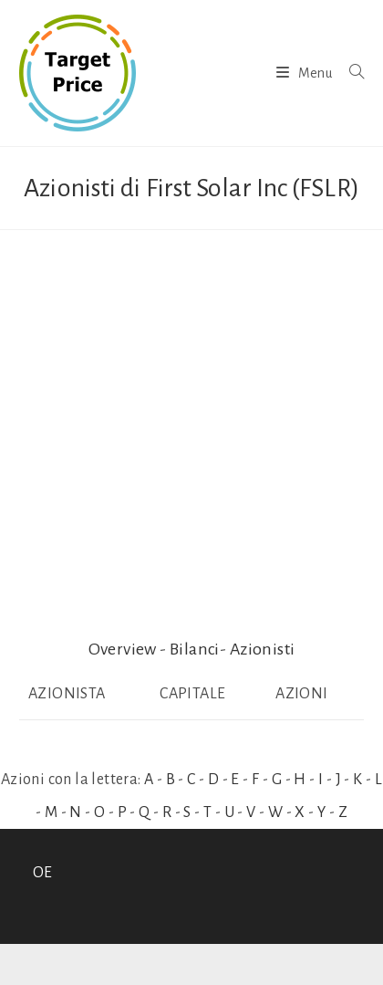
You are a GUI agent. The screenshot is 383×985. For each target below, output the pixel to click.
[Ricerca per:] (350, 73)
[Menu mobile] (306, 73)
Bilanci (195, 649)
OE (43, 872)
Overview (122, 649)
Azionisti (262, 649)
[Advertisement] (191, 431)
